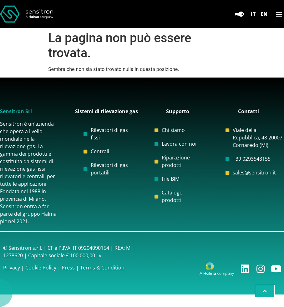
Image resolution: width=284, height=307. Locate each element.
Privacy (11, 267)
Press (68, 267)
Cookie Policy (40, 267)
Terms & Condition (102, 267)
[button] (279, 14)
